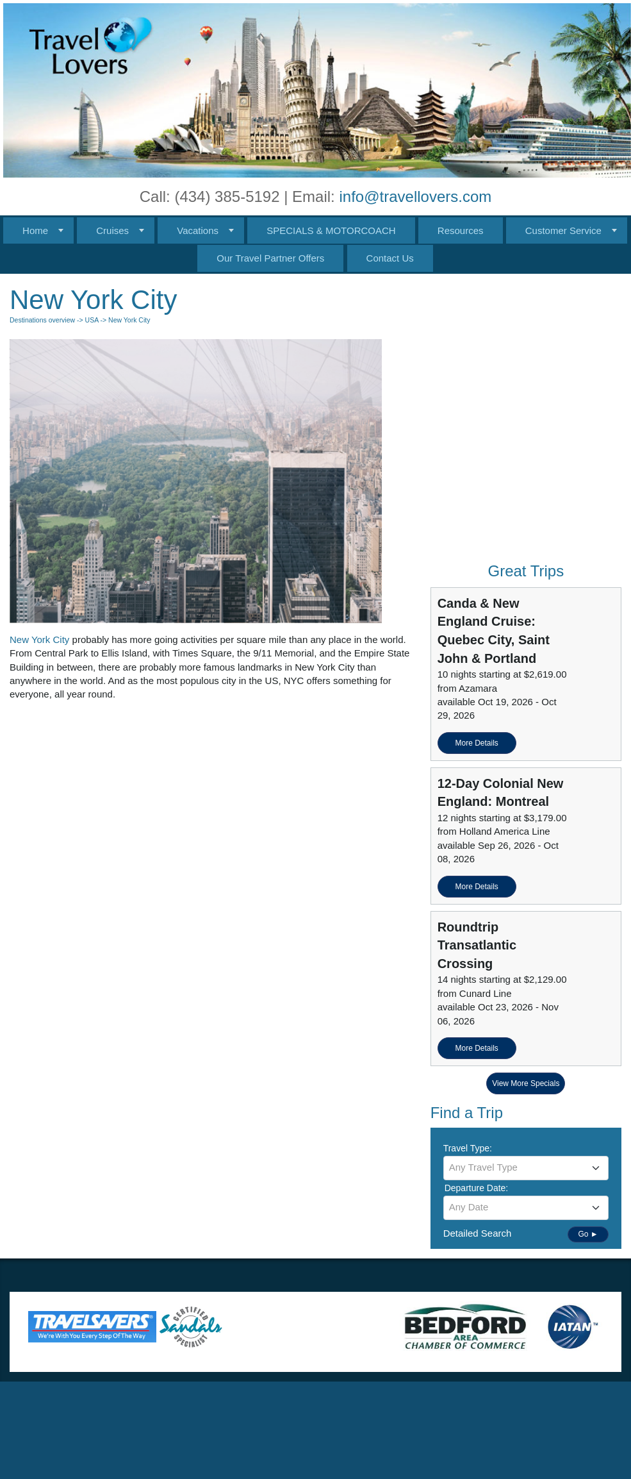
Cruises (112, 230)
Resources (461, 230)
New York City (39, 639)
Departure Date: (477, 1188)
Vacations (197, 230)
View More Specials (525, 1083)
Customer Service (563, 230)
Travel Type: (467, 1148)
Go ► (588, 1234)
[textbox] (526, 1167)
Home (35, 230)
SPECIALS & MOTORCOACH (330, 230)
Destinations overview (42, 320)
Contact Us (390, 258)
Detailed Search (477, 1233)
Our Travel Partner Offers (270, 258)
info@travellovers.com (415, 196)
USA (92, 320)
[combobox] (526, 1168)
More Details (476, 743)
